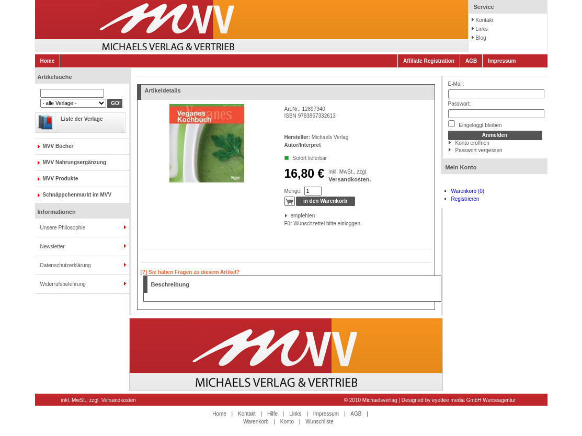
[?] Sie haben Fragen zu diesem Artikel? (190, 272)
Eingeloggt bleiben (475, 124)
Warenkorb (256, 421)
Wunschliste (319, 421)
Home (47, 61)
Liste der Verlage (82, 119)
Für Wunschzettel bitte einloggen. (285, 223)
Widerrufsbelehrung (63, 284)
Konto (287, 421)
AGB (471, 61)
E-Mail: (456, 84)
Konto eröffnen (472, 143)
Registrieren (465, 199)
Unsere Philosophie (63, 228)
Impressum (502, 61)
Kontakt (485, 20)
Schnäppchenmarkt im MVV (77, 195)
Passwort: (459, 104)
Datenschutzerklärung (65, 265)
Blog (481, 38)
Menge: (293, 191)
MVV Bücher (58, 146)
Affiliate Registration (428, 61)
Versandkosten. (349, 179)
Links (482, 29)
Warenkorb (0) (468, 191)
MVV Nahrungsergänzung (75, 162)
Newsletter (52, 246)
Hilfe (272, 414)
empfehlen (291, 216)
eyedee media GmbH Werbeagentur (474, 400)
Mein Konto (461, 167)
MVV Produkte (60, 178)
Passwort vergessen (479, 150)
